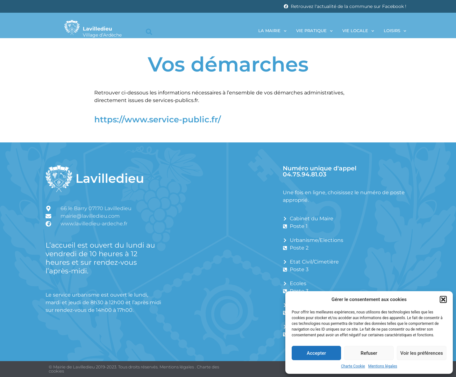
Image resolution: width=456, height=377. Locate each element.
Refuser (368, 353)
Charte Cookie (353, 366)
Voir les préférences (421, 353)
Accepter (316, 353)
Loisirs (395, 31)
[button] (443, 299)
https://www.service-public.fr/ (157, 119)
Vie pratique (314, 31)
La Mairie (272, 31)
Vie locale (358, 31)
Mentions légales (382, 366)
